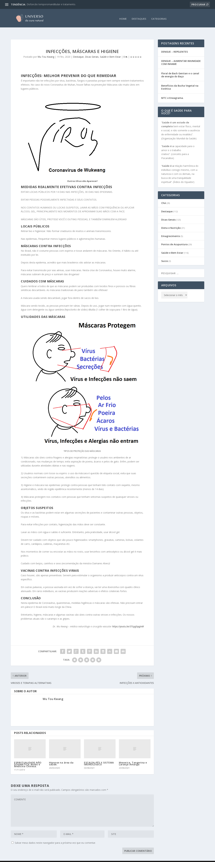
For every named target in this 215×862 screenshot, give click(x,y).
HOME (123, 17)
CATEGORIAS (158, 17)
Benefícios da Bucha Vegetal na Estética (179, 80)
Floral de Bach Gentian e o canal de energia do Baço (180, 68)
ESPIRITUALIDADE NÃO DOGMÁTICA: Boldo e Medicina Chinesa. (27, 757)
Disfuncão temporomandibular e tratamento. (51, 4)
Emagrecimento (170, 229)
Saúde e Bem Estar (110, 50)
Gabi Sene (36, 858)
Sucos (164, 254)
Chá (163, 196)
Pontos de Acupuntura (174, 237)
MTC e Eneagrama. (172, 91)
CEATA (64, 858)
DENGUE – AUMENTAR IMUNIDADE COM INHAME (181, 56)
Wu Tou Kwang (46, 50)
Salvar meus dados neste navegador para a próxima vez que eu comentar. (55, 836)
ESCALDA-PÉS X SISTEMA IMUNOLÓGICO (99, 756)
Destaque (78, 50)
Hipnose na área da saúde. (61, 756)
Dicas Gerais (92, 50)
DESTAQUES (139, 17)
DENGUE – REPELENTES (174, 45)
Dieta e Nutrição (171, 221)
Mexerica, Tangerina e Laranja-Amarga (133, 756)
